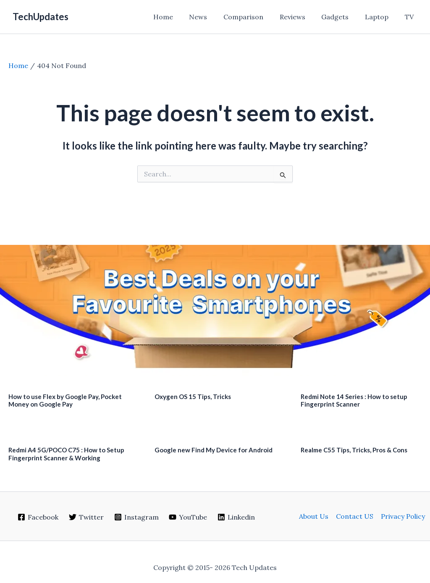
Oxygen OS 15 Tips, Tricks (193, 396)
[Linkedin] (236, 517)
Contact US (354, 516)
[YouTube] (188, 517)
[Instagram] (136, 517)
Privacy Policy (402, 516)
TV (410, 17)
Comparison (256, 17)
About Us (314, 516)
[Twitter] (86, 517)
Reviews (302, 17)
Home (181, 17)
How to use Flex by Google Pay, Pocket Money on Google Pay (65, 400)
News (214, 17)
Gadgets (342, 17)
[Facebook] (38, 517)
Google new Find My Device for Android (214, 450)
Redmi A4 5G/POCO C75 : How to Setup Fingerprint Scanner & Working (66, 454)
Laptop (381, 17)
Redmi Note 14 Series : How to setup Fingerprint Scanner (354, 400)
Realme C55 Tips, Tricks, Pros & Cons (354, 450)
